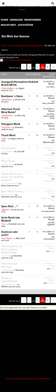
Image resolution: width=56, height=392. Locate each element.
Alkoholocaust (49, 142)
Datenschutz (11, 378)
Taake (4, 138)
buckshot (5, 256)
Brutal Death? (8, 148)
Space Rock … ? (9, 206)
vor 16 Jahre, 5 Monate (49, 97)
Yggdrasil (5, 209)
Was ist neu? (8, 25)
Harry (52, 87)
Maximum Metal (22, 45)
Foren (11, 45)
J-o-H (52, 268)
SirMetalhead (49, 155)
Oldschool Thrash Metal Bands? (10, 110)
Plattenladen (37, 45)
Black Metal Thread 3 (12, 191)
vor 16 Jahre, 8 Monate (49, 136)
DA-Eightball (51, 223)
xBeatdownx (6, 99)
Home (4, 20)
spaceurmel (50, 211)
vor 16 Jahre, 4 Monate (49, 82)
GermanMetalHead (9, 183)
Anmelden (16, 20)
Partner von (22, 9)
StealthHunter (7, 115)
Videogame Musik (10, 123)
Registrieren (32, 20)
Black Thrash (8, 160)
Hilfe (19, 378)
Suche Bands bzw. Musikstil (10, 219)
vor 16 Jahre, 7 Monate (49, 109)
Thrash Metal (8, 135)
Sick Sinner (6, 127)
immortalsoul (49, 239)
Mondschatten (7, 194)
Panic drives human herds (49, 116)
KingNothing (7, 270)
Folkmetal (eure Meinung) (9, 265)
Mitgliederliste (44, 378)
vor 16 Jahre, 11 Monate (49, 149)
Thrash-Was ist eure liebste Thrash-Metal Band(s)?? (12, 177)
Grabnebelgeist (8, 88)
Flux (3, 224)
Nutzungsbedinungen (30, 378)
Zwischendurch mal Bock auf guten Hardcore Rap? (11, 249)
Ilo (53, 129)
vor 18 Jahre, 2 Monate (49, 278)
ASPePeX (51, 283)
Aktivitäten (25, 25)
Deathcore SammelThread (9, 279)
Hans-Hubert (7, 151)
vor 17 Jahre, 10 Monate (49, 232)
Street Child (8, 60)
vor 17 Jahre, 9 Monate (49, 207)
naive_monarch (48, 103)
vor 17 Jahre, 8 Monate (49, 192)
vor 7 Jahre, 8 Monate (22, 60)
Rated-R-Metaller (9, 284)
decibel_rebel (7, 164)
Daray (52, 251)
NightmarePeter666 (48, 199)
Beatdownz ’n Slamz (12, 96)
